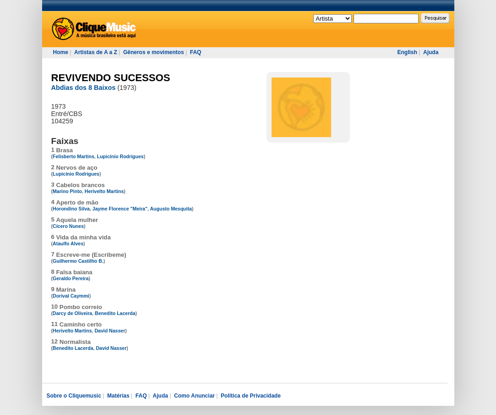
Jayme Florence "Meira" (120, 208)
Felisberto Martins (73, 156)
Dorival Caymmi (71, 296)
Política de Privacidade (251, 396)
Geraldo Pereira (71, 278)
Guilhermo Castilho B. (78, 261)
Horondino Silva (71, 208)
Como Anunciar (194, 396)
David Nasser (109, 330)
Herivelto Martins (104, 191)
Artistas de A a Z (95, 52)
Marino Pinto (67, 191)
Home (60, 52)
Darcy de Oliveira (72, 313)
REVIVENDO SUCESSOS (110, 77)
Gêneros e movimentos (153, 52)
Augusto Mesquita (170, 208)
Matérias (118, 396)
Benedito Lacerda (115, 313)
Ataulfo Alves (68, 243)
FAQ (196, 52)
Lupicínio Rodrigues (120, 156)
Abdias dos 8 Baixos (83, 87)
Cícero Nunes (68, 226)
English (407, 52)
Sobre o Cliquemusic (74, 396)
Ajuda (430, 52)
